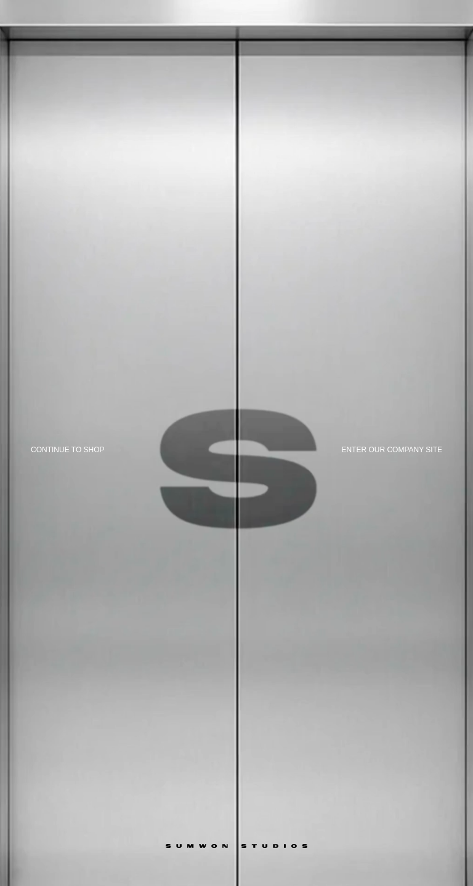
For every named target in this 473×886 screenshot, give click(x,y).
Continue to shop (68, 449)
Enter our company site (391, 449)
